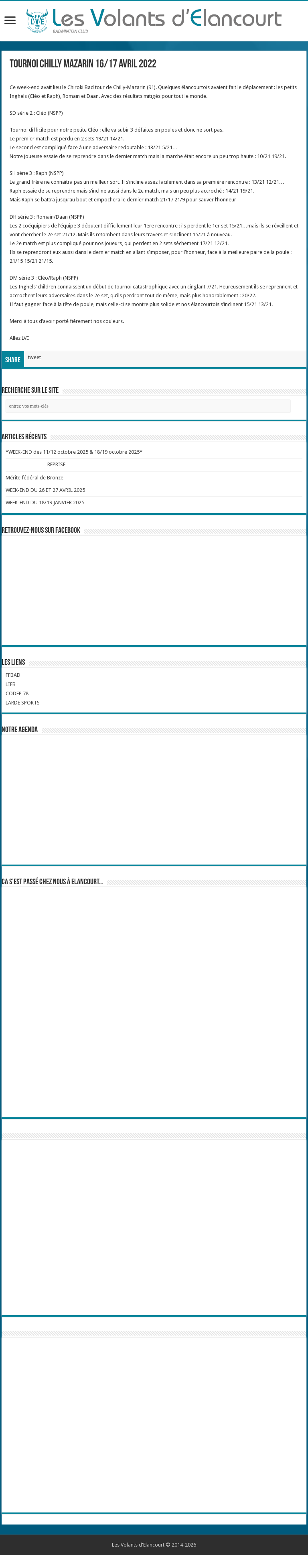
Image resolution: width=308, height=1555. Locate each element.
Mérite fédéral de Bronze (34, 478)
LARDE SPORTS (23, 703)
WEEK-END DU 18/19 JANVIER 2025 (45, 502)
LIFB (11, 684)
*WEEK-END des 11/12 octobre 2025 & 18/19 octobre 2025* (74, 452)
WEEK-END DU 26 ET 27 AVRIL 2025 (45, 490)
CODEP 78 (17, 693)
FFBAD (13, 675)
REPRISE (56, 464)
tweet (34, 357)
